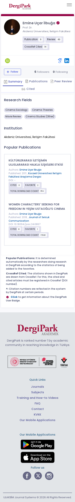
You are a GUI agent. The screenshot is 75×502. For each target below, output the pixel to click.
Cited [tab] (30, 89)
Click (14, 297)
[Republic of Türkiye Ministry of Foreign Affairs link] (38, 361)
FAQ (37, 403)
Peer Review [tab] (61, 81)
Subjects (37, 392)
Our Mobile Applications (37, 420)
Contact (37, 409)
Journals (37, 387)
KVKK (37, 415)
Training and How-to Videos (37, 398)
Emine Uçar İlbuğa (30, 169)
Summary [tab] (13, 82)
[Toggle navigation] (69, 4)
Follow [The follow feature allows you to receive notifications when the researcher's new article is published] (14, 71)
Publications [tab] (36, 81)
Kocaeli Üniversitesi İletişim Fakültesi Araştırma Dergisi (35, 175)
